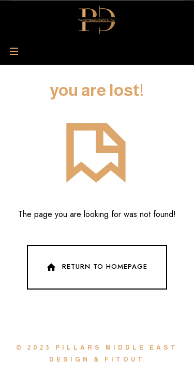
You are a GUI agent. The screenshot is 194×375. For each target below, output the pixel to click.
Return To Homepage (96, 267)
